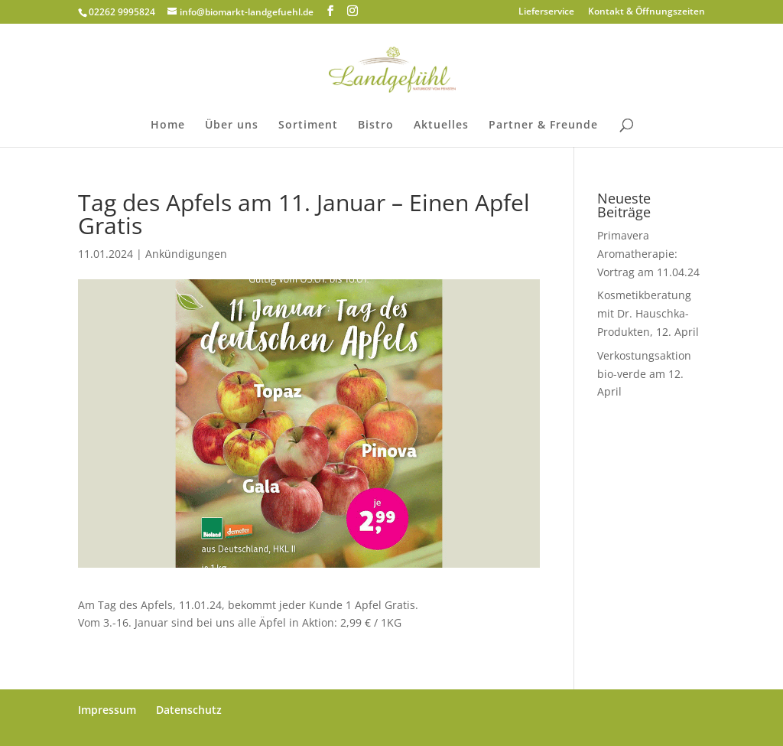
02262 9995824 (122, 11)
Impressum (107, 709)
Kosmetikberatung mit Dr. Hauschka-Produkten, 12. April (648, 313)
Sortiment (308, 125)
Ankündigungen (186, 253)
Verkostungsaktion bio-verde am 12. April (644, 373)
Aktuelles (441, 125)
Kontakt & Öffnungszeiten (646, 12)
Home (168, 125)
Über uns (231, 125)
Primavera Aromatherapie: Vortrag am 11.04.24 (648, 253)
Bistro (376, 125)
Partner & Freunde (543, 125)
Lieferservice (546, 12)
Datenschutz (189, 709)
